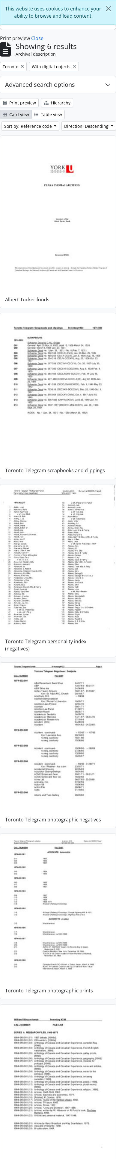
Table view (48, 114)
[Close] (108, 8)
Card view (16, 114)
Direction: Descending (87, 126)
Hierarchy (57, 103)
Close (37, 38)
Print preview (19, 103)
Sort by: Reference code (28, 126)
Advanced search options (40, 84)
